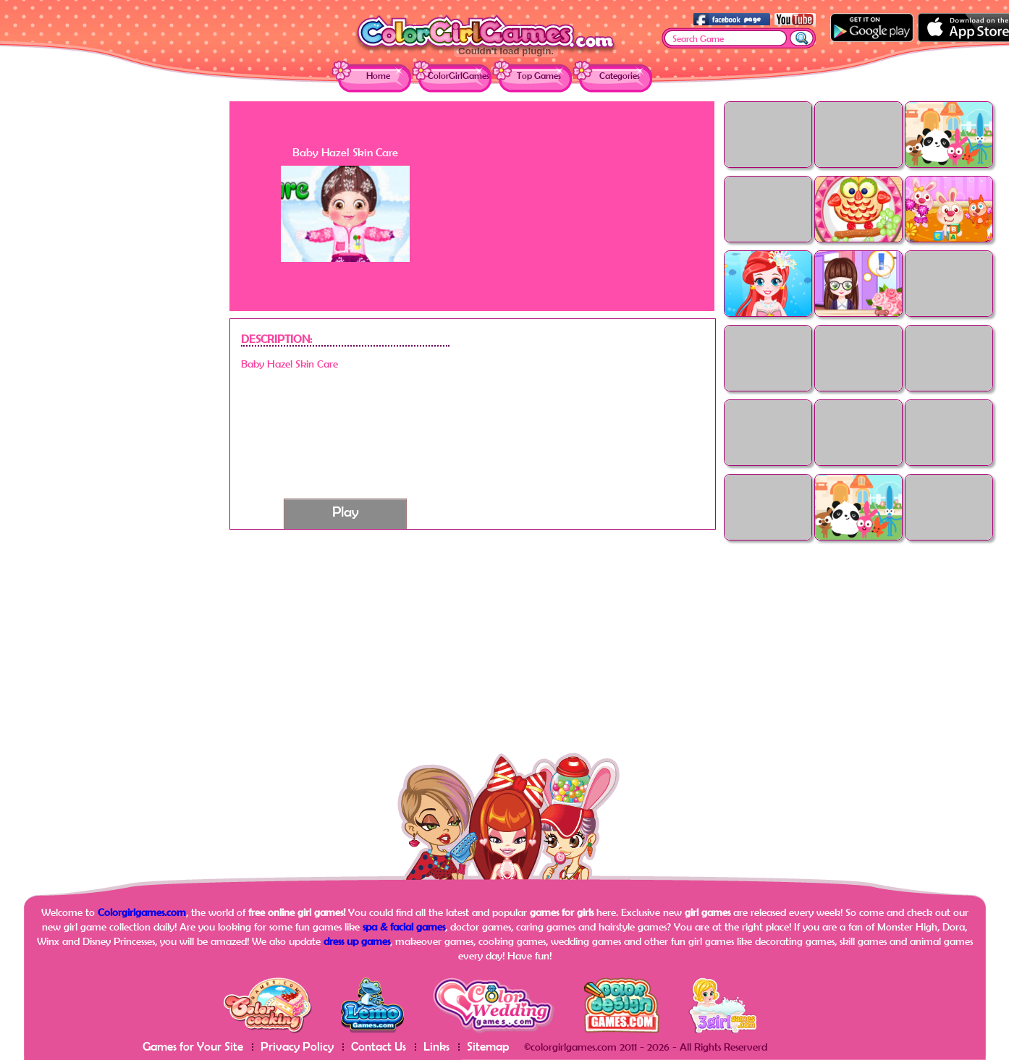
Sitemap (488, 1046)
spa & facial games (404, 926)
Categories (619, 75)
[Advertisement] (113, 318)
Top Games (539, 75)
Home (378, 75)
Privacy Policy (297, 1046)
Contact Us (378, 1046)
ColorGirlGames (458, 75)
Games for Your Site (193, 1046)
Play (345, 511)
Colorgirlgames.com (142, 912)
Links (436, 1046)
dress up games (357, 941)
